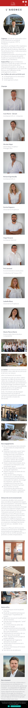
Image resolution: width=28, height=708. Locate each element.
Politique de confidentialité (15, 706)
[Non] (26, 704)
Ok (8, 706)
